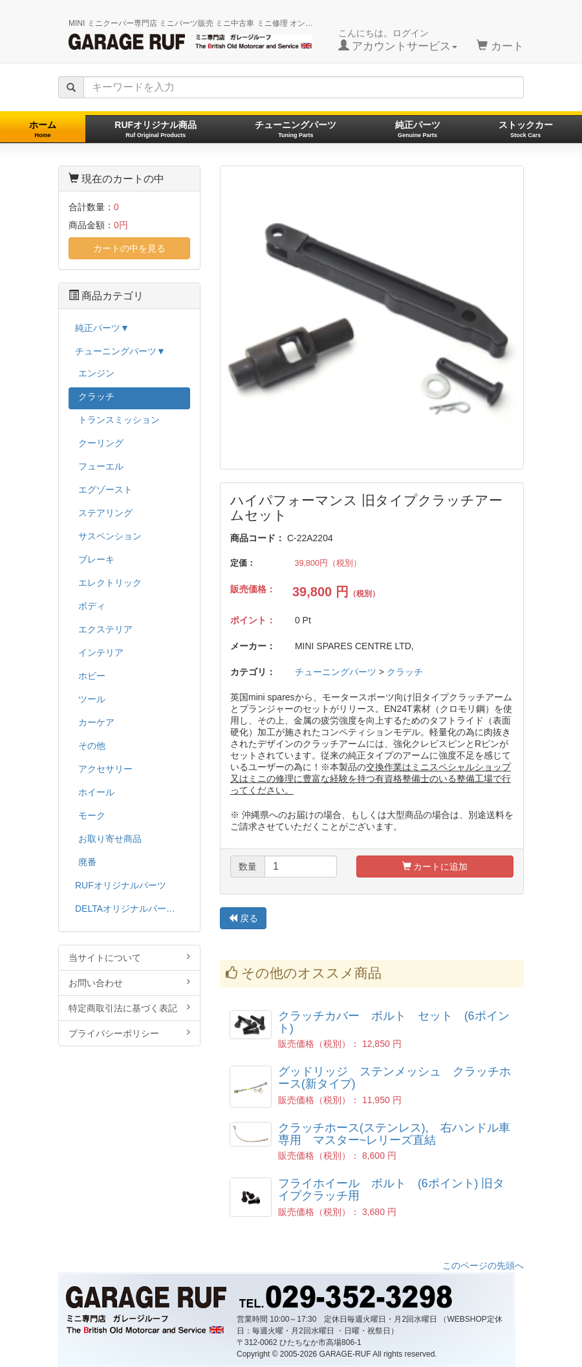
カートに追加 (435, 866)
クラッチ (405, 672)
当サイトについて (129, 957)
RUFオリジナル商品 (155, 129)
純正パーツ (417, 129)
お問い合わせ (129, 982)
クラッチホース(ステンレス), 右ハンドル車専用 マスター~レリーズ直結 (394, 1133)
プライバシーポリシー (129, 1033)
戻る (243, 918)
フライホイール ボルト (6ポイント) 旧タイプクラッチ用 (391, 1189)
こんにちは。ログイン (398, 40)
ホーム (42, 129)
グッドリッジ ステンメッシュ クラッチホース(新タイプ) (394, 1077)
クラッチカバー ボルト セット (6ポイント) (394, 1022)
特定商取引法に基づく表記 (129, 1007)
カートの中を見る (129, 248)
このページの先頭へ (483, 1265)
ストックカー (526, 129)
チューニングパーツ (295, 129)
